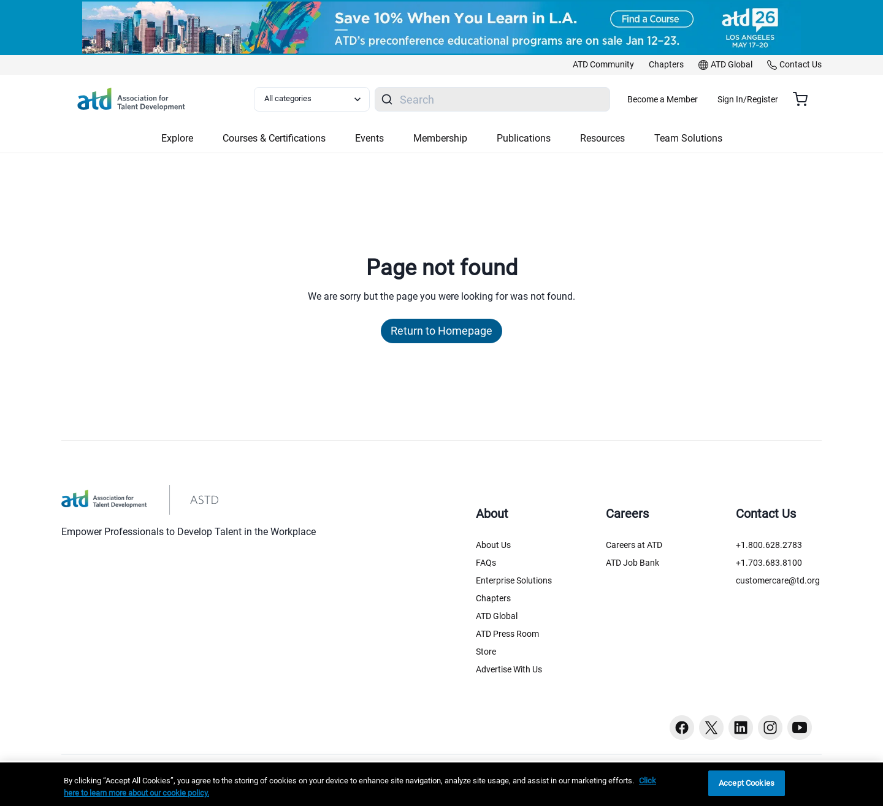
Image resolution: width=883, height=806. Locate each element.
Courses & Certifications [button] (274, 138)
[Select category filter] (318, 99)
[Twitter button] (711, 727)
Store (486, 651)
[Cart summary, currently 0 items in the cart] (805, 99)
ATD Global (497, 616)
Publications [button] (524, 138)
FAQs (486, 563)
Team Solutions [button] (688, 138)
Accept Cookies (746, 783)
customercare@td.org (778, 580)
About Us (493, 545)
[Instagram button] (770, 727)
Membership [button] (440, 138)
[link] (603, 65)
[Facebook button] (682, 727)
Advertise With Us (509, 669)
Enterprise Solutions (514, 580)
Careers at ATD (634, 545)
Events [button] (369, 138)
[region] (441, 784)
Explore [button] (177, 138)
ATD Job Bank (632, 563)
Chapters (493, 598)
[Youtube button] (799, 727)
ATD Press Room (507, 634)
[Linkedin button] (740, 727)
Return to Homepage (441, 330)
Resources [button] (602, 138)
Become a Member (698, 99)
